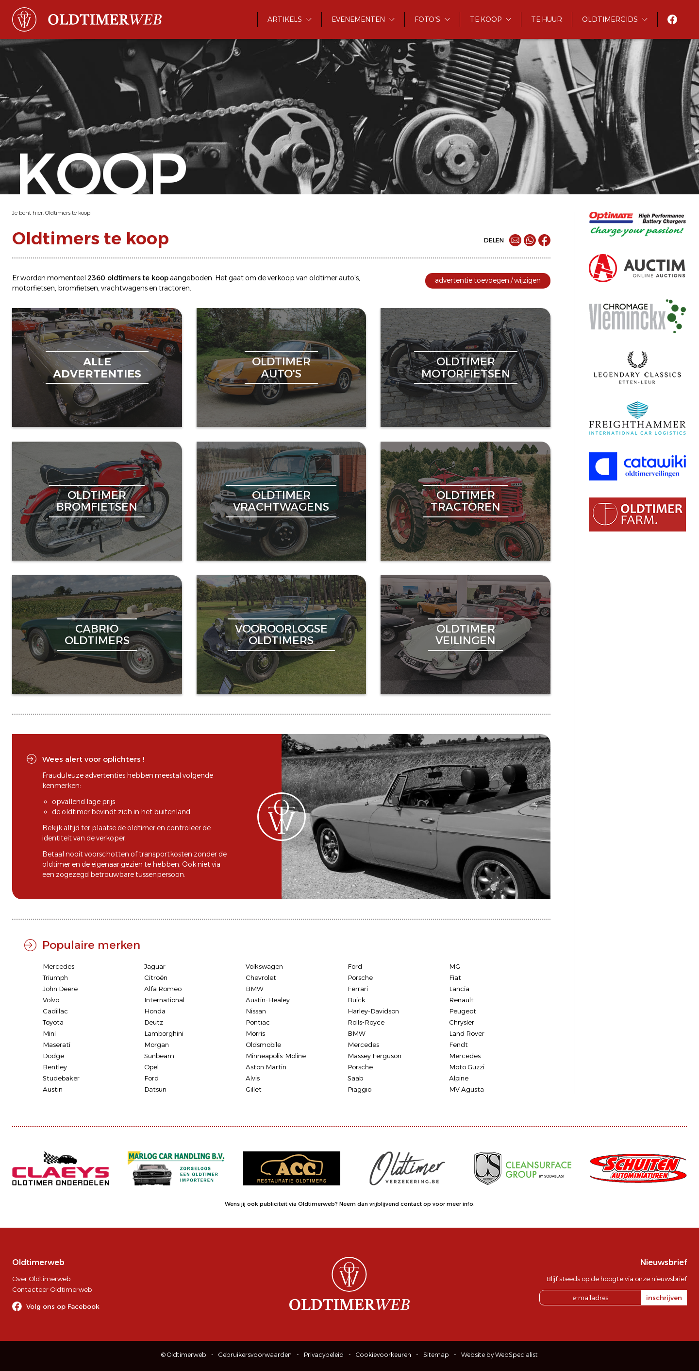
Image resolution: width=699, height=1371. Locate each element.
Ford (355, 966)
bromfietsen (78, 288)
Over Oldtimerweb (41, 1279)
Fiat (455, 977)
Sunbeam (159, 1056)
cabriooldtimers (97, 635)
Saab (355, 1078)
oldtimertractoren (465, 501)
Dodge (53, 1056)
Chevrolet (261, 977)
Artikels (284, 19)
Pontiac (258, 1022)
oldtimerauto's (281, 367)
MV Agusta (466, 1089)
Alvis (253, 1078)
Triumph (55, 977)
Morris (255, 1033)
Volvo (51, 1000)
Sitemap (436, 1354)
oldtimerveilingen (465, 635)
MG (454, 966)
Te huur (546, 19)
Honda (155, 1011)
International (164, 1000)
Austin (53, 1089)
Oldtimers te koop (67, 212)
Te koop (485, 19)
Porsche (360, 977)
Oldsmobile (263, 1044)
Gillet (254, 1089)
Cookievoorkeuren (383, 1354)
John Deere (60, 989)
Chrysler (461, 1022)
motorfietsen (33, 288)
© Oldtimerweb (183, 1354)
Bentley (55, 1067)
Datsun (155, 1089)
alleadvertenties (97, 367)
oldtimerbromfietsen (96, 501)
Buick (357, 1000)
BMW (255, 989)
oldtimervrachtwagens (281, 501)
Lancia (459, 989)
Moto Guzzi (466, 1067)
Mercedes (58, 966)
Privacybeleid (324, 1354)
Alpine (458, 1078)
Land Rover (466, 1033)
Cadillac (55, 1011)
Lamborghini (163, 1033)
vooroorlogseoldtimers (281, 635)
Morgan (156, 1044)
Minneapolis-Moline (276, 1056)
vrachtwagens (124, 288)
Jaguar (155, 966)
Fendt (458, 1044)
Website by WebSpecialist (499, 1354)
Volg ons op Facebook (63, 1306)
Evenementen (358, 19)
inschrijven (664, 1298)
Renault (461, 1000)
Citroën (155, 977)
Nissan (256, 1011)
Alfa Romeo (163, 989)
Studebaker (61, 1078)
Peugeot (462, 1011)
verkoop (281, 278)
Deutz (153, 1022)
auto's (349, 278)
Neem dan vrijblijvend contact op (385, 1203)
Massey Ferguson (374, 1056)
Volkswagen (264, 966)
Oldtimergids (610, 19)
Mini (49, 1033)
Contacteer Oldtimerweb (52, 1289)
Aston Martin (266, 1067)
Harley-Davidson (373, 1011)
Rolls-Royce (366, 1022)
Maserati (56, 1044)
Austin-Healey (268, 1000)
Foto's (427, 19)
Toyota (53, 1022)
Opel (151, 1067)
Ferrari (358, 989)
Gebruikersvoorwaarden (255, 1354)
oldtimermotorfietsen (465, 367)
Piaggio (359, 1089)
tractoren (174, 288)
